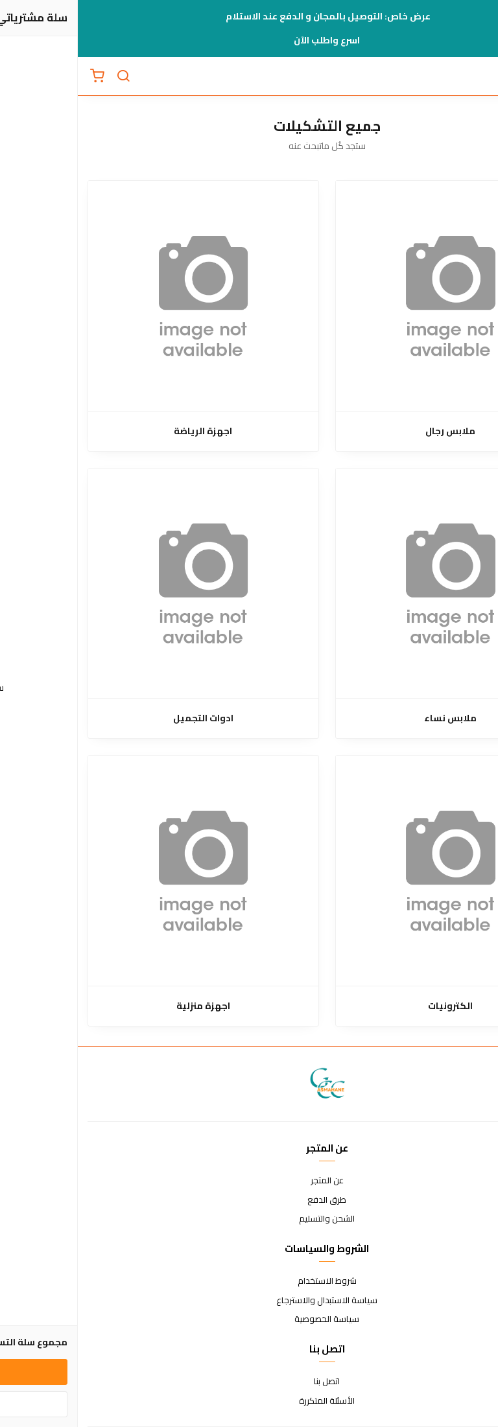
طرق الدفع (249, 1200)
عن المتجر (249, 1180)
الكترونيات (372, 1006)
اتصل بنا (249, 1381)
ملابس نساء (372, 718)
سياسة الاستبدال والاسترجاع (249, 1300)
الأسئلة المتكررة (249, 1401)
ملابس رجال (372, 431)
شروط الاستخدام (249, 1281)
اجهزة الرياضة (125, 431)
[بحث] (45, 76)
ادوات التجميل (125, 718)
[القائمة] (478, 76)
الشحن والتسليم (249, 1218)
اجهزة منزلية (125, 1006)
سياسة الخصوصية (249, 1319)
